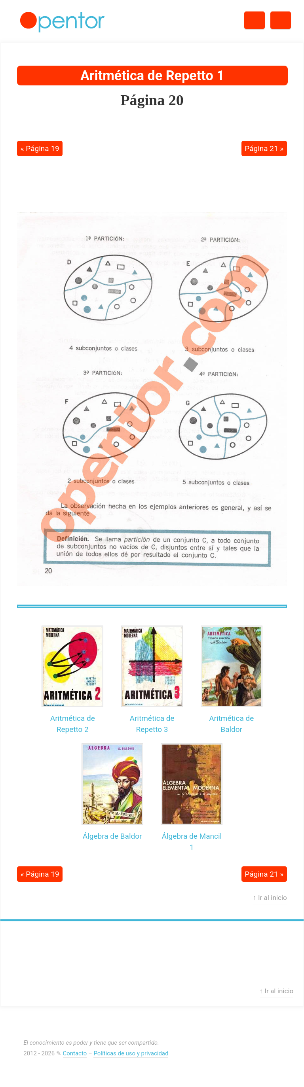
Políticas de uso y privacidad (130, 1053)
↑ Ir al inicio (270, 898)
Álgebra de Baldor (112, 836)
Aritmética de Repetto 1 (152, 75)
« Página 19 (40, 148)
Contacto (75, 1053)
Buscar (264, 17)
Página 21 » (264, 148)
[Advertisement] (152, 183)
